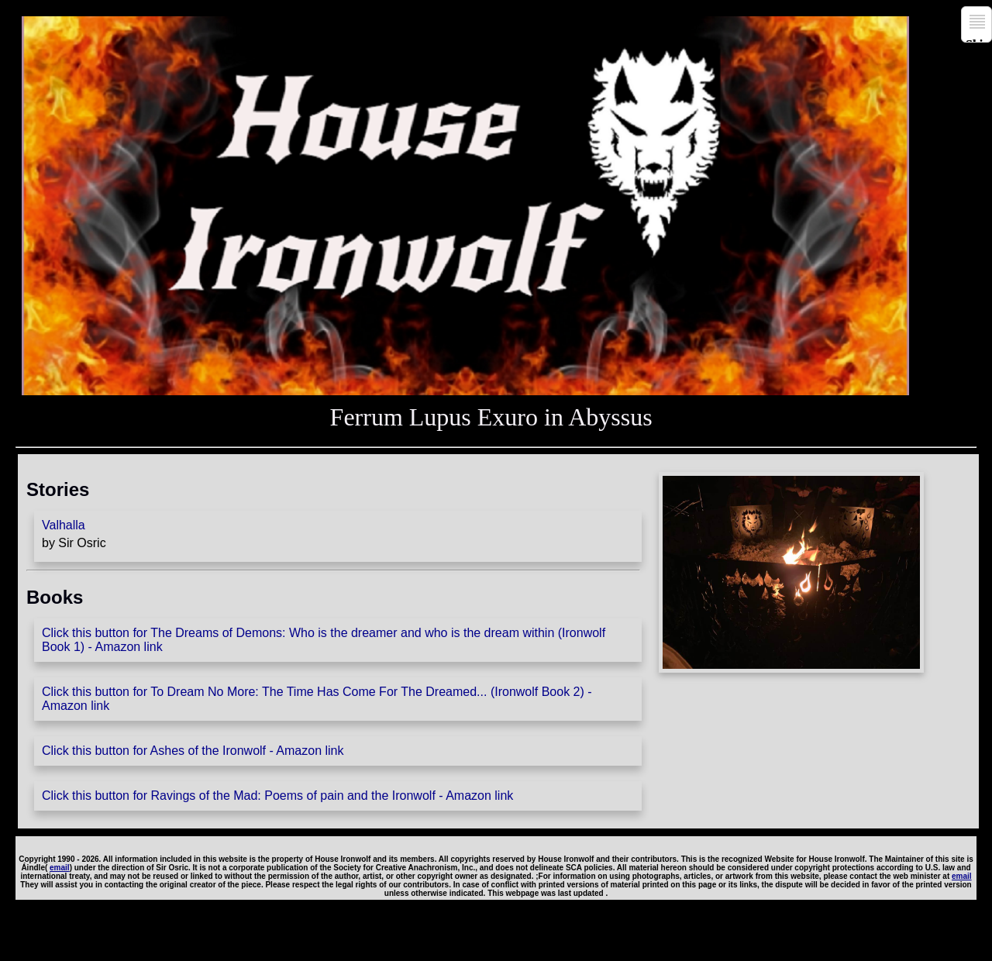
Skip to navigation (979, 40)
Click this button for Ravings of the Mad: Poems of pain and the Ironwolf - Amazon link (277, 795)
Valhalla (63, 525)
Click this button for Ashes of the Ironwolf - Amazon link (193, 750)
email (60, 867)
